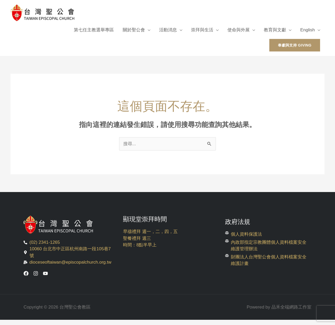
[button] (294, 45)
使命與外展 (238, 29)
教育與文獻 (275, 29)
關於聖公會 (134, 29)
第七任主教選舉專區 (94, 29)
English (307, 29)
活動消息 (168, 29)
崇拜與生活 (202, 29)
